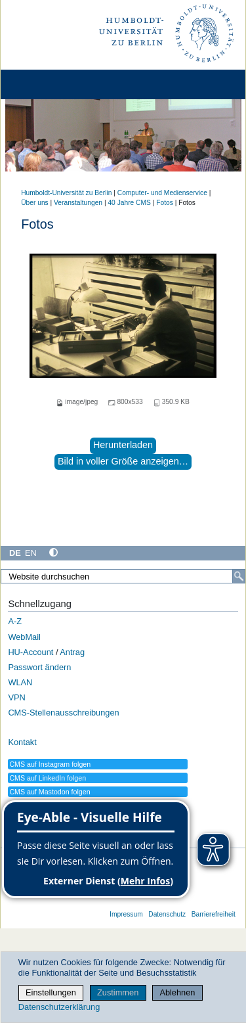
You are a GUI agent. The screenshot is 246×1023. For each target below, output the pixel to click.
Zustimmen (117, 992)
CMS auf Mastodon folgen (49, 792)
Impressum (126, 914)
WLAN (20, 682)
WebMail (24, 637)
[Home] (47, 84)
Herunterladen (123, 445)
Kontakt (22, 742)
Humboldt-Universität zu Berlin (66, 192)
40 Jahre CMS (129, 202)
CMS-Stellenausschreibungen (63, 712)
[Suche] (238, 576)
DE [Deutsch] (15, 553)
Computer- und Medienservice (162, 192)
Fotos (164, 202)
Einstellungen (51, 992)
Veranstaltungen (78, 202)
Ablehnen (177, 992)
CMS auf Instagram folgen (50, 764)
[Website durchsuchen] (123, 576)
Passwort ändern (39, 667)
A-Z (15, 621)
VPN (16, 697)
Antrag (72, 652)
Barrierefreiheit (214, 914)
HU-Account (30, 652)
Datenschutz (167, 914)
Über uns (35, 202)
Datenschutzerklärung (59, 1007)
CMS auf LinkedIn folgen (47, 778)
